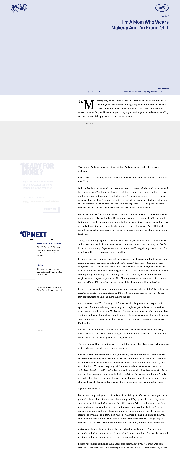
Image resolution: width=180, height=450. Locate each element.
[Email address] (41, 199)
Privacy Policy (26, 204)
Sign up (48, 211)
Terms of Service (53, 203)
